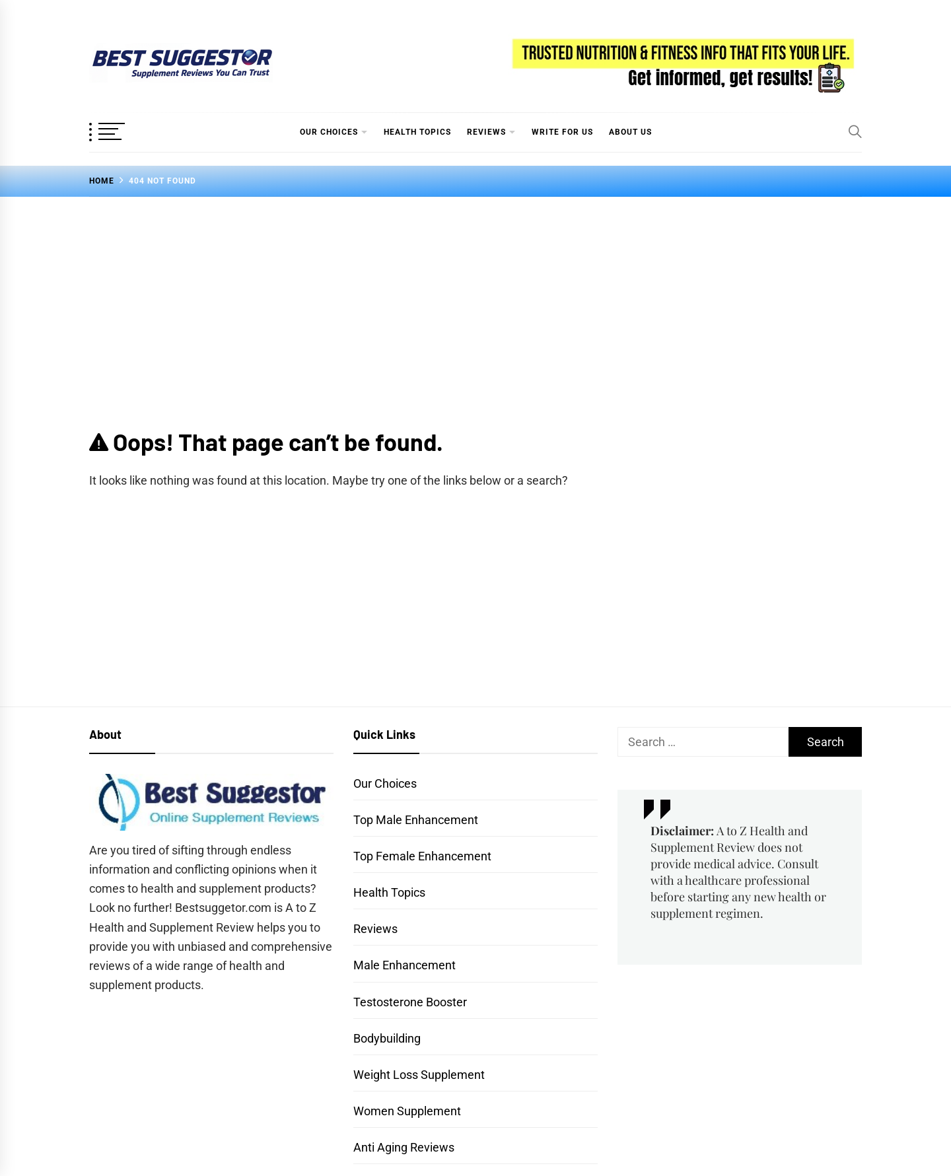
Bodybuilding (387, 1038)
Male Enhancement (404, 965)
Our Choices (329, 132)
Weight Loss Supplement (419, 1075)
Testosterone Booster (410, 1002)
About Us (630, 132)
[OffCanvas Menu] (122, 133)
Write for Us (562, 132)
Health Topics (417, 132)
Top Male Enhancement (415, 820)
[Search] (855, 131)
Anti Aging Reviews (403, 1147)
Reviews (486, 132)
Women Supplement (407, 1111)
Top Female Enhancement (422, 856)
